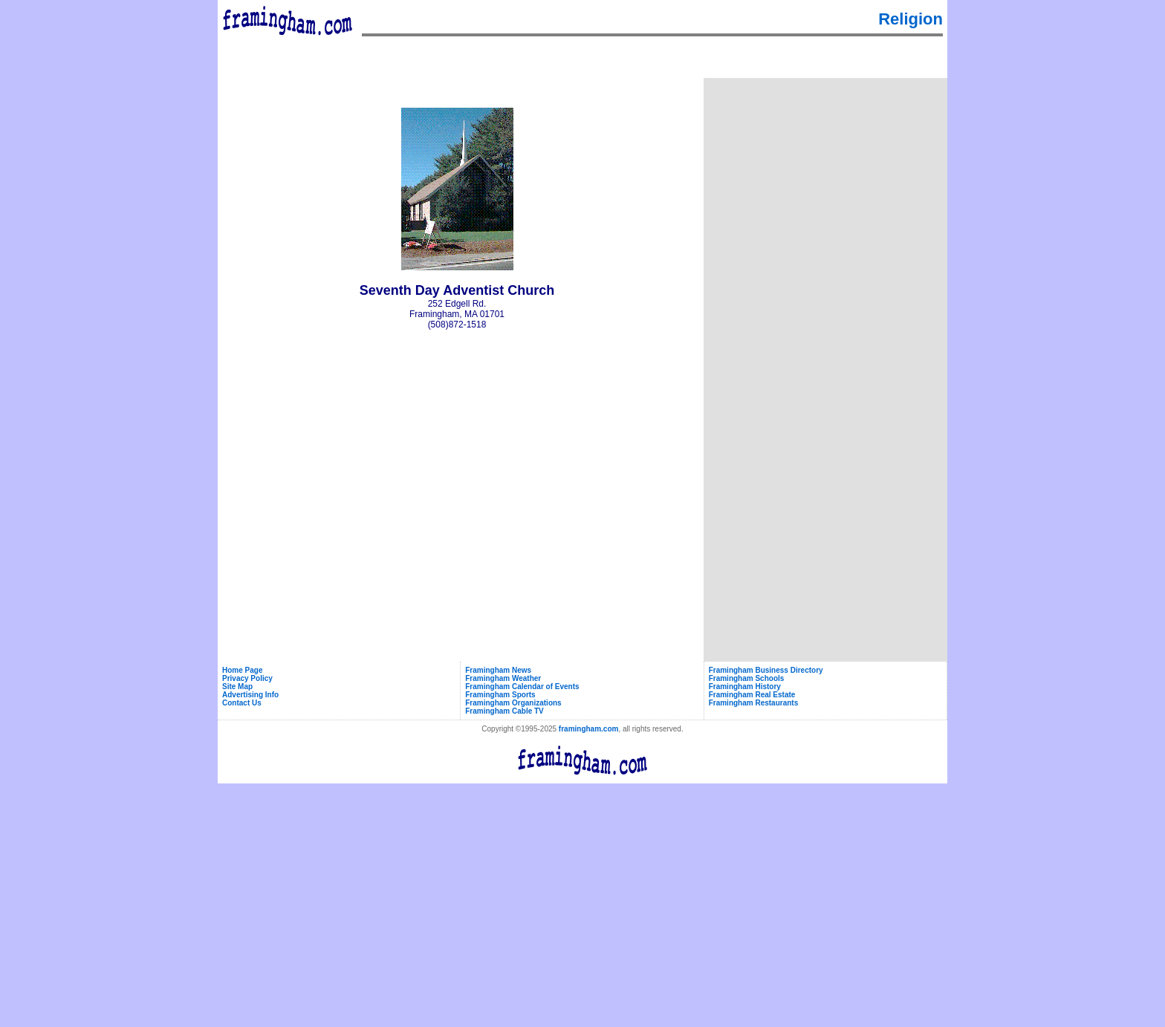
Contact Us (242, 703)
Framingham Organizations (513, 703)
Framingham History (745, 686)
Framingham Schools (747, 678)
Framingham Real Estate (752, 695)
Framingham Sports (500, 695)
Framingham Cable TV (504, 711)
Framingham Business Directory (766, 670)
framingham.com (589, 729)
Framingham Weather (503, 678)
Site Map (237, 686)
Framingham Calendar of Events (522, 686)
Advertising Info (250, 695)
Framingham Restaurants (754, 703)
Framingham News (498, 670)
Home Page (242, 670)
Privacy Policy (247, 678)
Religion (910, 19)
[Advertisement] (825, 174)
